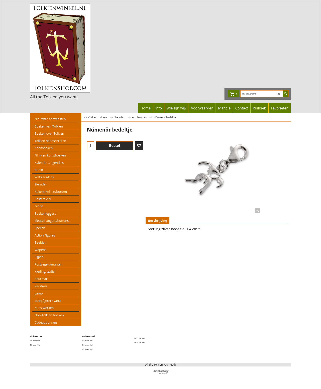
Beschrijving (157, 220)
